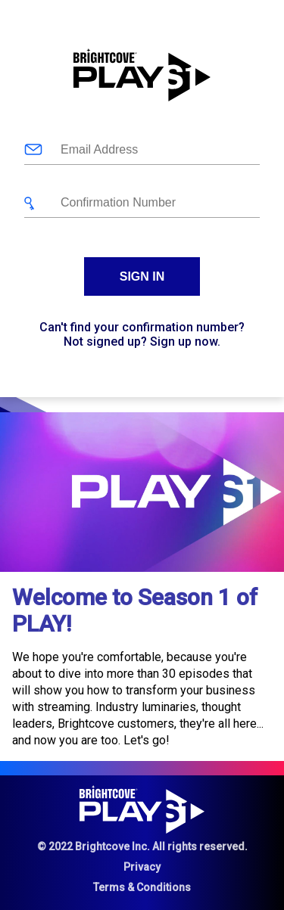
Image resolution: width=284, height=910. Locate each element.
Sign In (142, 276)
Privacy (142, 867)
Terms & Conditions (142, 887)
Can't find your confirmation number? (142, 327)
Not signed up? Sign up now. (142, 341)
